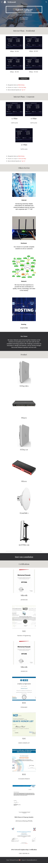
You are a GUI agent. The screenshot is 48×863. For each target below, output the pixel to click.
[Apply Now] (24, 79)
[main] (24, 9)
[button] (1, 2)
